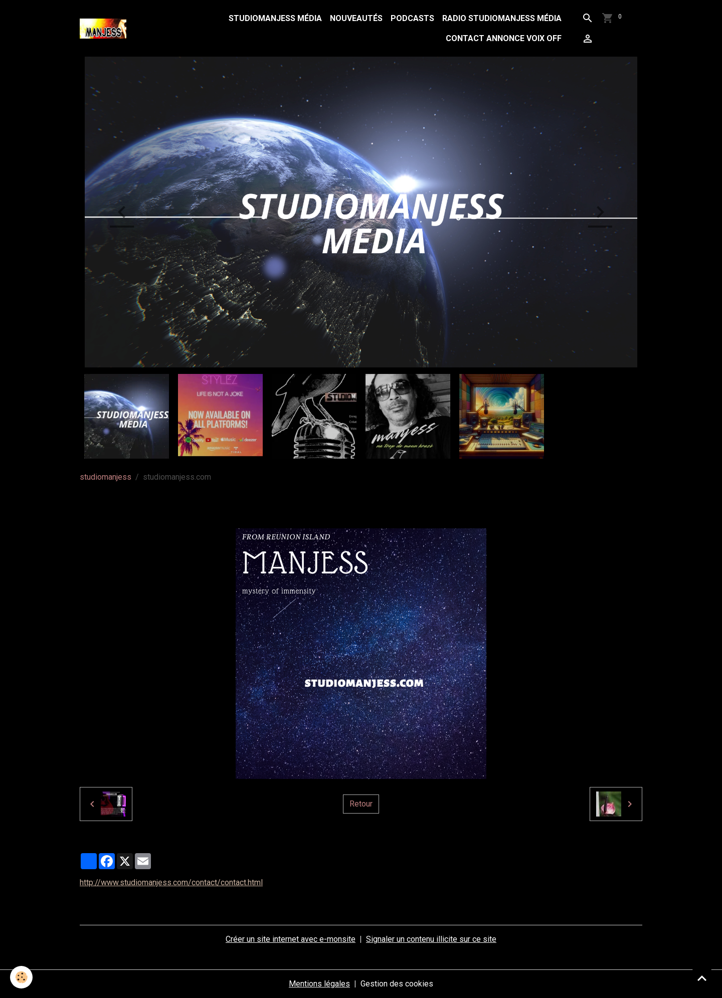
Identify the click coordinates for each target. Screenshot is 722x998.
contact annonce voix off (504, 38)
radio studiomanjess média (502, 18)
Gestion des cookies (396, 983)
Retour (361, 804)
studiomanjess (105, 477)
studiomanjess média (275, 18)
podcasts (412, 18)
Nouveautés (356, 18)
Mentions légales (319, 983)
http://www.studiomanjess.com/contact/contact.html (171, 882)
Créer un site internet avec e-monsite (290, 939)
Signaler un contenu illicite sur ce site (431, 939)
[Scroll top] (701, 977)
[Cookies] (21, 977)
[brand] (105, 29)
